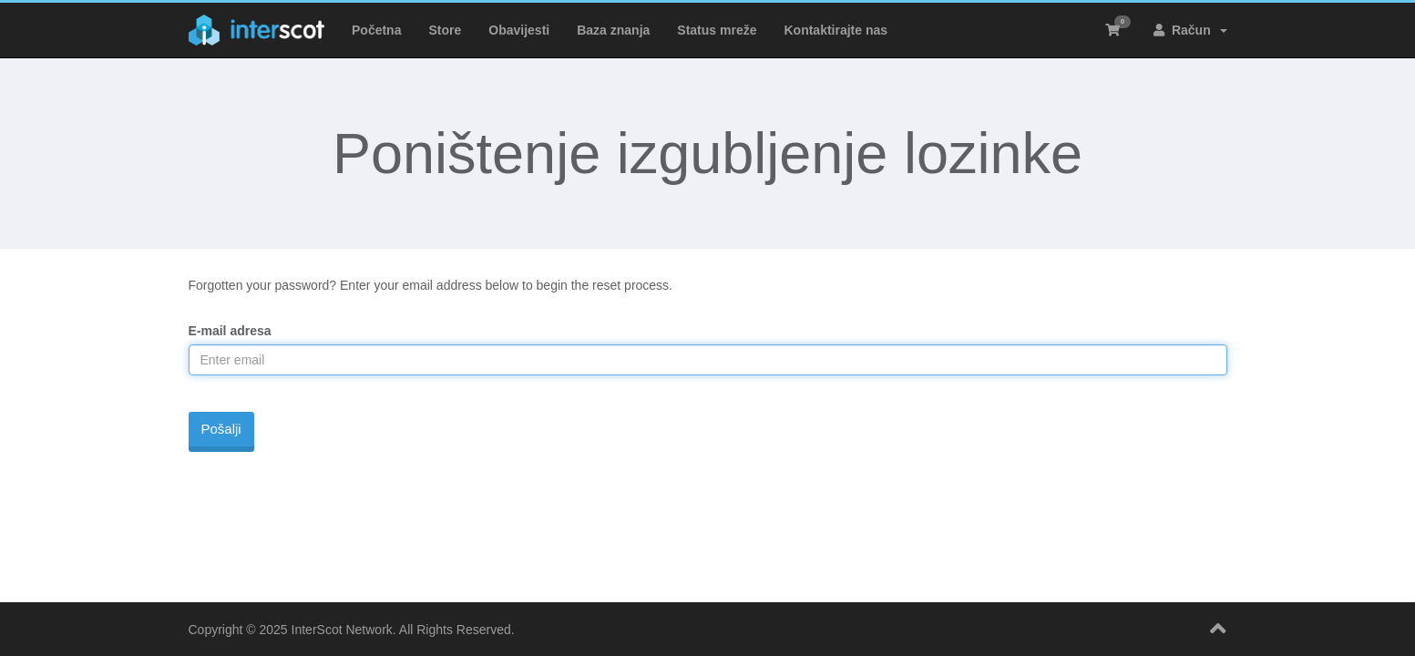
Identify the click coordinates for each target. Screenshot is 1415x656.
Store (444, 30)
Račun (1190, 30)
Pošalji (221, 428)
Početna (376, 30)
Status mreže (716, 30)
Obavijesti (518, 30)
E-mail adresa (230, 330)
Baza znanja (613, 30)
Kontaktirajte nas (835, 30)
